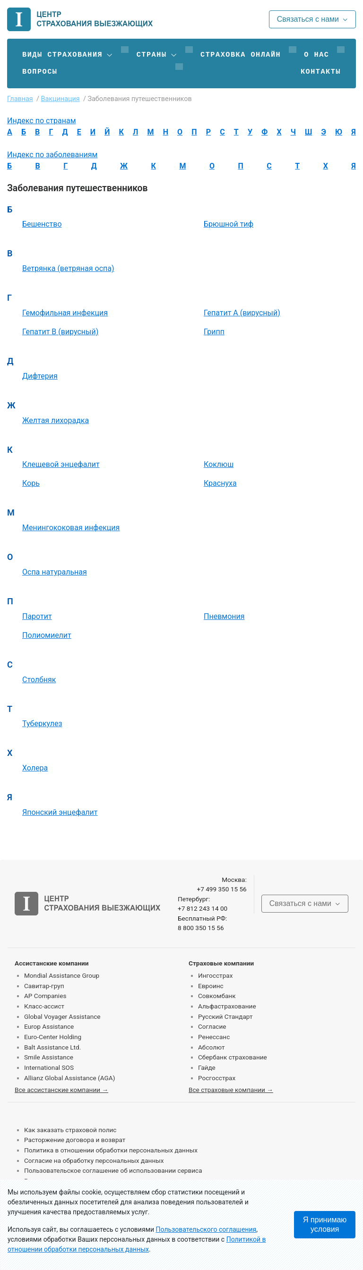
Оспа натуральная (54, 571)
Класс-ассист (44, 1006)
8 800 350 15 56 (201, 927)
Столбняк (39, 679)
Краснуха (220, 483)
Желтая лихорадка (55, 420)
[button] (67, 54)
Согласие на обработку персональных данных (94, 1160)
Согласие (212, 1026)
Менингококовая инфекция (71, 527)
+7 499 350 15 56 (221, 889)
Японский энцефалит (60, 812)
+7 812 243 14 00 (202, 908)
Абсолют (211, 1047)
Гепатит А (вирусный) (242, 312)
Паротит (37, 616)
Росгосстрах (216, 1078)
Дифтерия (40, 376)
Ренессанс (214, 1037)
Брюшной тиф (228, 224)
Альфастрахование (227, 1006)
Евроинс (211, 986)
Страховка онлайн (240, 55)
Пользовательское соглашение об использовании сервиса (113, 1170)
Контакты (321, 72)
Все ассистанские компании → (61, 1089)
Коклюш (218, 464)
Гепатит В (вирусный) (60, 331)
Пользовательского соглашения (206, 1229)
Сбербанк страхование (232, 1057)
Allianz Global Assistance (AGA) (69, 1078)
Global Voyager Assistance (62, 1016)
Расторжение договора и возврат (74, 1139)
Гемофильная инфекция (65, 312)
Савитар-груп (44, 986)
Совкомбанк (217, 995)
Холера (35, 767)
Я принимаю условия (324, 1224)
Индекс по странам (41, 120)
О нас (316, 55)
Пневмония (224, 616)
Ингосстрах (215, 975)
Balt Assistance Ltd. (52, 1047)
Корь (31, 483)
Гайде (207, 1067)
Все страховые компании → (231, 1089)
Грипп (214, 331)
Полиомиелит (46, 635)
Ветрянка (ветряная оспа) (68, 268)
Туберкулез (42, 723)
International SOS (49, 1067)
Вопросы (39, 72)
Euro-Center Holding (52, 1037)
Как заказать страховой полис (70, 1130)
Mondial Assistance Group (61, 975)
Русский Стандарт (225, 1016)
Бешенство (42, 224)
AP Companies (45, 995)
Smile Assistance (48, 1057)
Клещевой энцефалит (61, 464)
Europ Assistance (49, 1026)
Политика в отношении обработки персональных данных (111, 1150)
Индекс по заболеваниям (52, 154)
